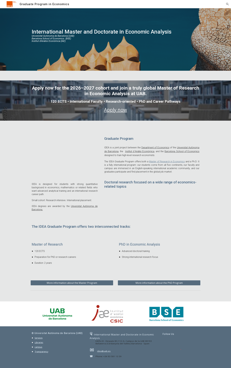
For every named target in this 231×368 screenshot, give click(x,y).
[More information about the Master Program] (72, 283)
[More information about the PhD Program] (159, 283)
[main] (115, 39)
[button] (227, 4)
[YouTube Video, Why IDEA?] (64, 157)
